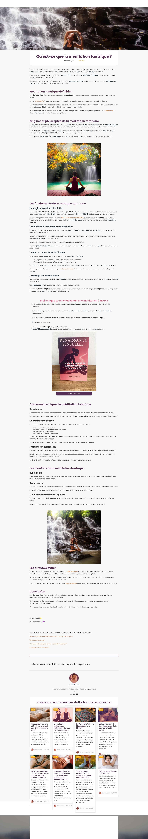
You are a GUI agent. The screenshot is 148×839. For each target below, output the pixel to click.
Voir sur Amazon (74, 394)
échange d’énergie (67, 269)
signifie (39, 101)
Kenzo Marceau (74, 685)
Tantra (81, 61)
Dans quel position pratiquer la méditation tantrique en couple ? (51, 636)
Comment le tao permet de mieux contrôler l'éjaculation (48, 644)
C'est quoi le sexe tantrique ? (39, 648)
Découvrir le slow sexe (37, 640)
